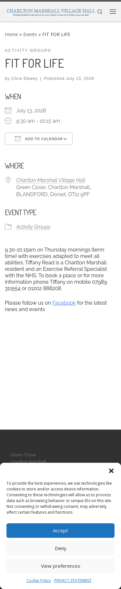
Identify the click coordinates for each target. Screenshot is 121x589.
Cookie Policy (38, 580)
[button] (111, 471)
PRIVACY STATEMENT (73, 580)
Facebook (64, 303)
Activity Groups (33, 227)
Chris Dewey (24, 78)
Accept (60, 530)
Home (11, 34)
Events (30, 34)
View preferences (60, 566)
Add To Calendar (39, 138)
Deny (60, 548)
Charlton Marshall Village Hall (51, 180)
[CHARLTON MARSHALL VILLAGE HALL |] (50, 10)
